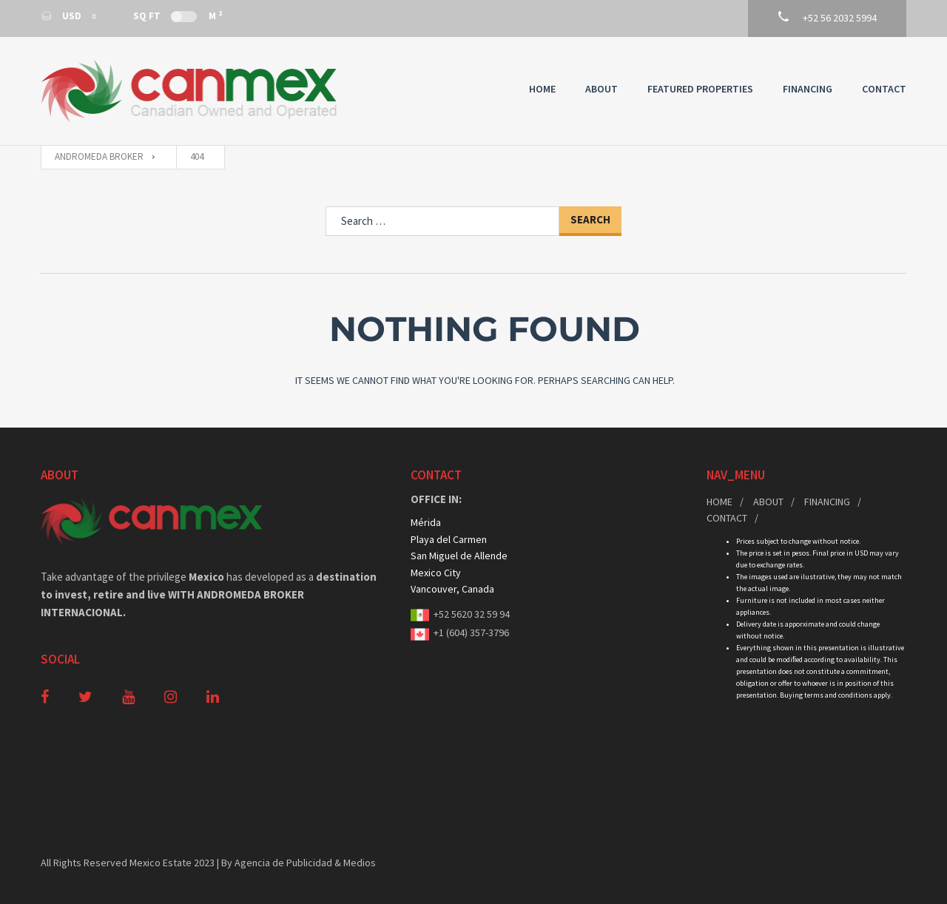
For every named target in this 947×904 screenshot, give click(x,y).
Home (542, 88)
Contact (884, 88)
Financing (807, 88)
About (601, 88)
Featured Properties (700, 88)
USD (62, 16)
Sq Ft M (177, 15)
